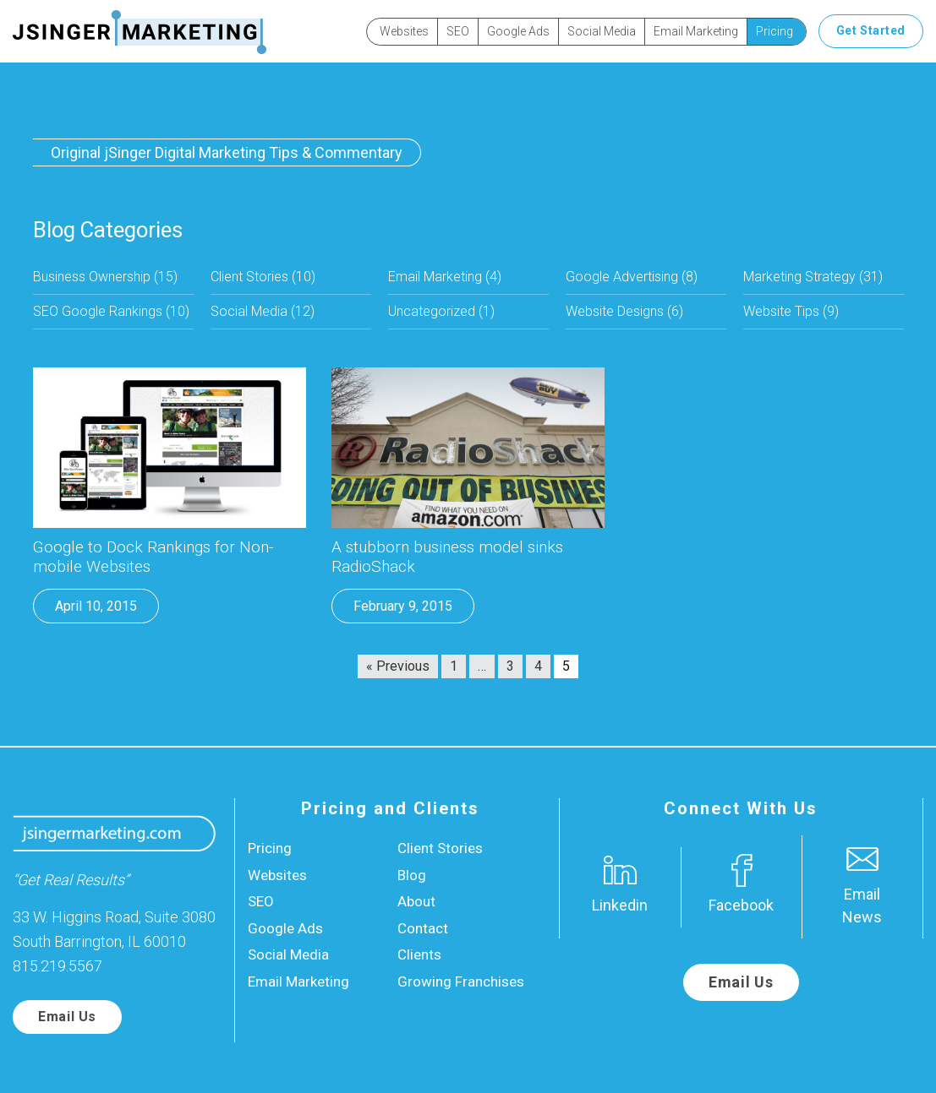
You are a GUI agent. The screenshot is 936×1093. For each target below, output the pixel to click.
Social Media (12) (263, 311)
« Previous (398, 666)
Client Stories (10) (263, 277)
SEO (457, 31)
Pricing (774, 31)
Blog (411, 875)
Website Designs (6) (624, 311)
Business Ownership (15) (105, 277)
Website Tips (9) (791, 311)
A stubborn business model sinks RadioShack (447, 557)
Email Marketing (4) (444, 277)
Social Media (601, 31)
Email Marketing (696, 31)
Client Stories (440, 848)
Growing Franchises (460, 981)
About (416, 901)
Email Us (67, 1017)
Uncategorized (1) (441, 311)
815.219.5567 (57, 966)
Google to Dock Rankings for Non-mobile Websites (153, 557)
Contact (422, 928)
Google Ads (518, 31)
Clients (419, 954)
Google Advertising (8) (632, 277)
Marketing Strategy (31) (813, 277)
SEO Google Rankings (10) (111, 311)
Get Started (871, 30)
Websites (404, 31)
